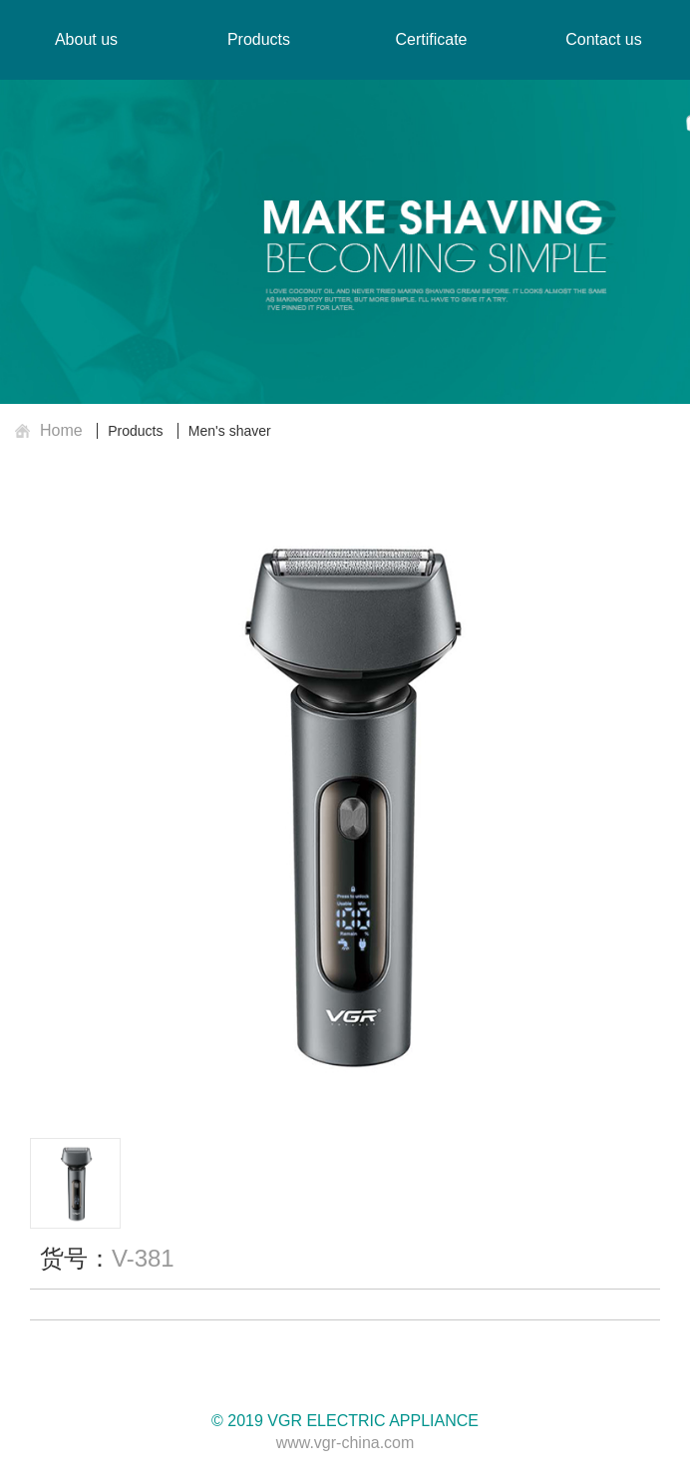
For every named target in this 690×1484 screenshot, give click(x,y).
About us (86, 39)
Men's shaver (229, 431)
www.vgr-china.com (345, 1442)
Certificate (431, 39)
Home (61, 430)
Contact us (603, 39)
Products (135, 431)
